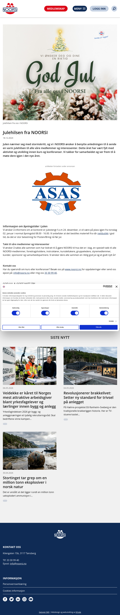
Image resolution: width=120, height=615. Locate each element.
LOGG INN (99, 8)
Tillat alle (98, 327)
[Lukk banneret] (117, 287)
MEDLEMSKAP (56, 8)
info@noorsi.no (21, 272)
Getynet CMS (44, 612)
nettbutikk (102, 233)
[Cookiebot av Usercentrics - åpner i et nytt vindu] (99, 286)
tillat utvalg (59, 327)
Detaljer (111, 321)
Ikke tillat (21, 327)
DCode (78, 612)
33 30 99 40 (50, 272)
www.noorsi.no (73, 269)
